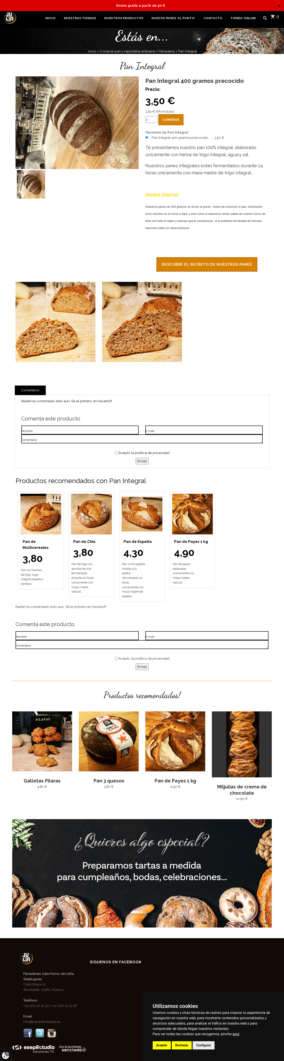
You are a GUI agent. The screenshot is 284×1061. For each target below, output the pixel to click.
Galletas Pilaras (42, 781)
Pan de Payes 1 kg (175, 781)
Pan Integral (187, 51)
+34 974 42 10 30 (36, 1006)
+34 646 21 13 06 (63, 1006)
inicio (92, 51)
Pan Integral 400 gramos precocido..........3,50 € (188, 137)
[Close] (279, 5)
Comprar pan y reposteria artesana (127, 51)
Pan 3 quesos (108, 781)
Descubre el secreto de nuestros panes (207, 265)
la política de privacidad (150, 454)
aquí (236, 1034)
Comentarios (30, 391)
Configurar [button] (203, 1045)
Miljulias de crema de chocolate (242, 790)
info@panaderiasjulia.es (41, 1022)
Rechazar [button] (181, 1045)
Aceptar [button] (161, 1045)
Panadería (167, 51)
